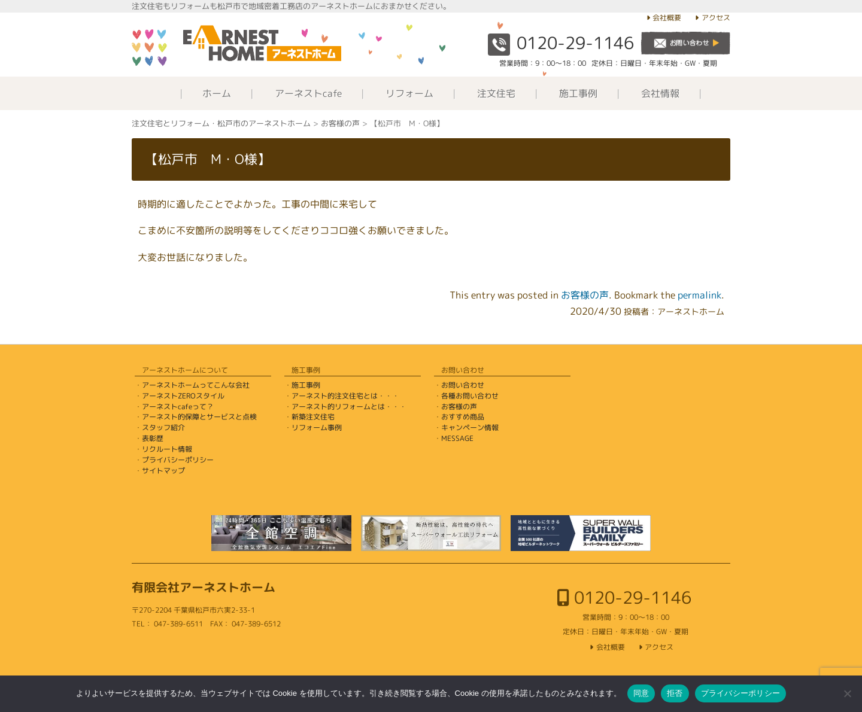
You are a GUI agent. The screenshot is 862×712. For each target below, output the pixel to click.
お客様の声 (585, 295)
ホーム (216, 93)
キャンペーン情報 (470, 427)
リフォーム (409, 93)
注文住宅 (496, 93)
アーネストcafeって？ (178, 406)
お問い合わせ (462, 385)
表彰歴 (152, 438)
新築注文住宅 (313, 417)
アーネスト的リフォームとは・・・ (349, 406)
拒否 (675, 693)
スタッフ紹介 (163, 427)
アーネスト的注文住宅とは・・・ (345, 396)
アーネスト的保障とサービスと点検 (199, 417)
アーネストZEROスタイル (183, 396)
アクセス (716, 18)
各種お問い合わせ (470, 396)
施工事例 (578, 93)
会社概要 (666, 18)
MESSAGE (457, 438)
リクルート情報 (167, 449)
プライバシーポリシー (178, 460)
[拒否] (847, 693)
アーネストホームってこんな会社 (196, 385)
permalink (699, 295)
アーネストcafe (308, 93)
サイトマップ (163, 470)
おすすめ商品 (462, 417)
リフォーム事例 (317, 427)
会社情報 (660, 93)
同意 (641, 693)
